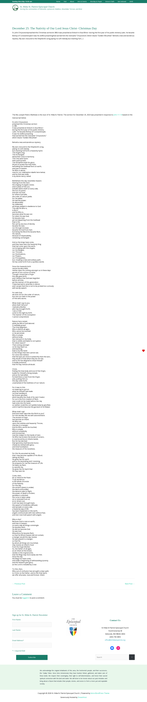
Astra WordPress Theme (100, 693)
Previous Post (18, 584)
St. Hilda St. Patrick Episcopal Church (37, 6)
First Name (16, 620)
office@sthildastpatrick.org (115, 640)
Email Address (18, 640)
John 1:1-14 (117, 115)
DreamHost (82, 697)
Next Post (130, 584)
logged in (25, 598)
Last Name (16, 630)
